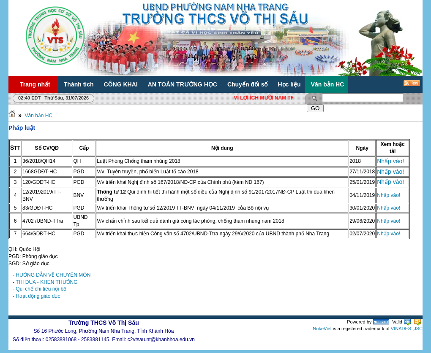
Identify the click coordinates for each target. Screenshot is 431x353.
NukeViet (322, 328)
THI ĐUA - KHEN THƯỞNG (46, 282)
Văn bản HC (38, 116)
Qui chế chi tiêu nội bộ (41, 289)
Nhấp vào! (390, 161)
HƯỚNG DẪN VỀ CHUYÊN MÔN (53, 275)
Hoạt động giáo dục (38, 296)
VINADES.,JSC (407, 328)
